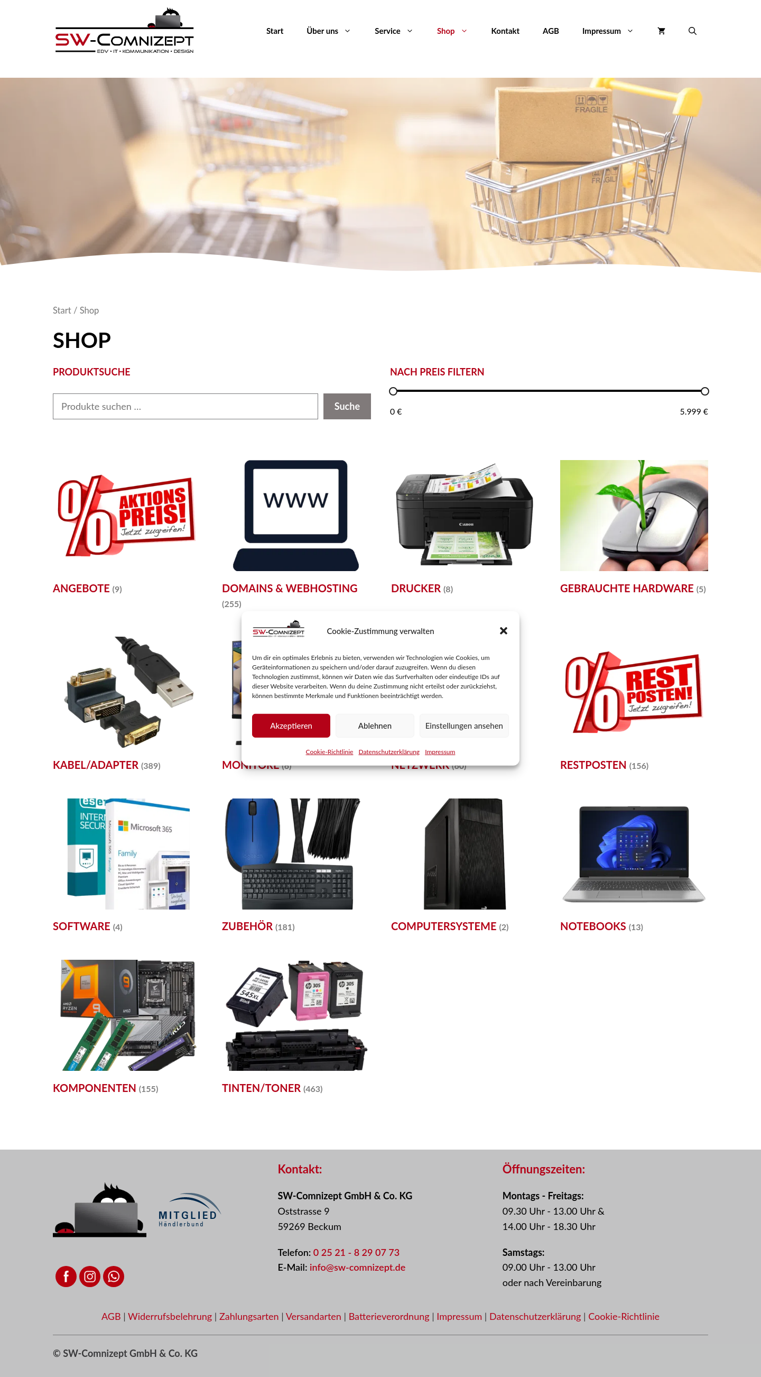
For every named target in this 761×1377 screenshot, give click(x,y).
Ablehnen (375, 725)
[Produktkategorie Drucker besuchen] (465, 530)
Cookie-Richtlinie (330, 751)
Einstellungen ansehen (464, 725)
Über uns (335, 30)
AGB (551, 30)
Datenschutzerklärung (389, 751)
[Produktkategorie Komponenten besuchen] (127, 1030)
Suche (347, 406)
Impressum (440, 751)
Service (400, 30)
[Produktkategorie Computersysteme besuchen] (465, 868)
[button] (503, 631)
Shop (458, 30)
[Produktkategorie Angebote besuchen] (127, 530)
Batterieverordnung (390, 1316)
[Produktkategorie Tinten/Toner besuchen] (296, 1030)
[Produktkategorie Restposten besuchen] (634, 707)
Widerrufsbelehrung (171, 1316)
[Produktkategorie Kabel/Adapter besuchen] (127, 707)
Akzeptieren (291, 725)
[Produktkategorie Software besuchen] (127, 868)
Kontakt (505, 30)
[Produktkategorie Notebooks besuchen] (634, 868)
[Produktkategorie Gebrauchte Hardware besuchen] (634, 530)
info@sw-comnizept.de (357, 1267)
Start (274, 30)
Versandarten (315, 1316)
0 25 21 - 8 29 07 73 (356, 1252)
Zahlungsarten (250, 1316)
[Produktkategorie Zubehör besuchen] (296, 868)
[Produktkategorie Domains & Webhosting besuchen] (296, 538)
